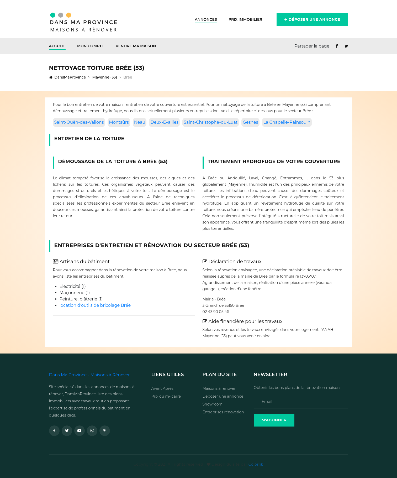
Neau (139, 122)
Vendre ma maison (136, 46)
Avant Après (162, 388)
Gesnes (250, 122)
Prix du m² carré (166, 396)
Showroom (213, 404)
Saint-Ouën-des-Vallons (79, 122)
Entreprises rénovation (223, 412)
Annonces (206, 19)
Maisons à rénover (219, 388)
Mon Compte (90, 46)
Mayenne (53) (104, 77)
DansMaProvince (67, 77)
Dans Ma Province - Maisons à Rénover (89, 374)
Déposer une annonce (312, 19)
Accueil (57, 46)
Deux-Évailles (164, 122)
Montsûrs (119, 122)
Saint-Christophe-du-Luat (210, 122)
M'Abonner (274, 420)
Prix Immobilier (245, 19)
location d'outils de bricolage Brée (95, 305)
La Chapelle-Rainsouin (286, 122)
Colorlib (255, 464)
